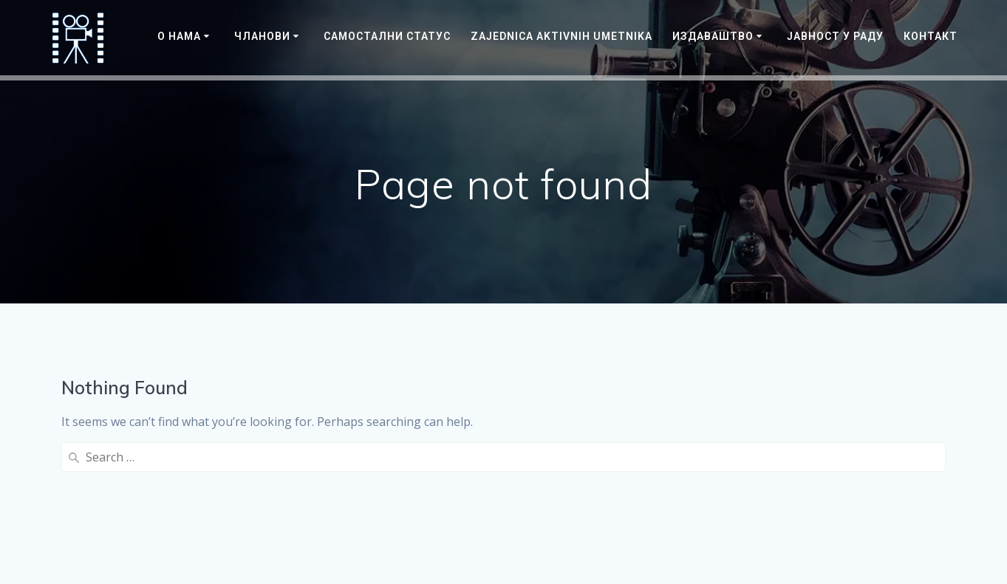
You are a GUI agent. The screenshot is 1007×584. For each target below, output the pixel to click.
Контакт (930, 36)
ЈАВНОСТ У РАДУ (835, 36)
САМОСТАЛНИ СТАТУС (387, 36)
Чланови (262, 36)
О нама (179, 36)
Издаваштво (713, 36)
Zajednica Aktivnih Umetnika (561, 36)
